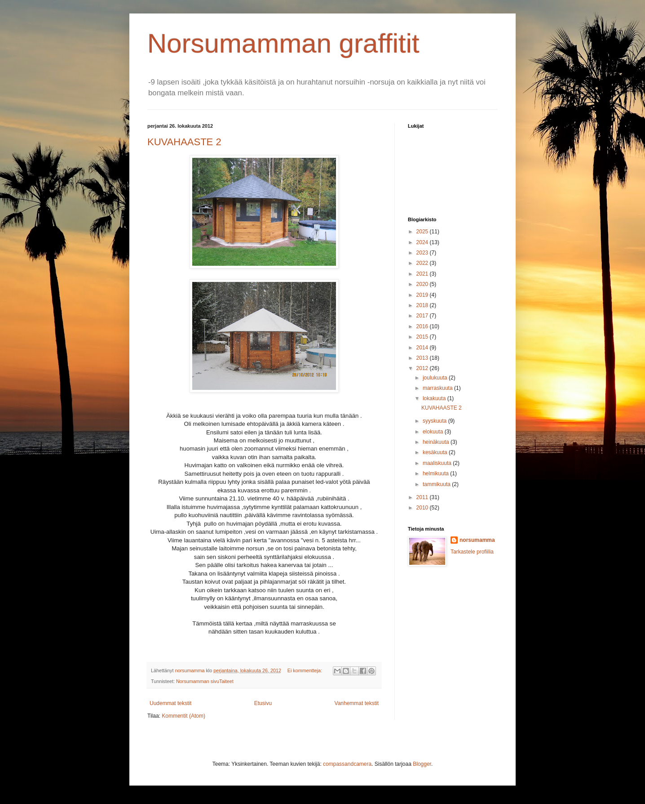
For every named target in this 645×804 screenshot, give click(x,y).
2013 (423, 358)
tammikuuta (437, 484)
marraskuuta (438, 388)
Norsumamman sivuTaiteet (205, 681)
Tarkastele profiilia (472, 552)
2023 (423, 253)
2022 (423, 263)
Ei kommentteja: (305, 670)
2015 (423, 337)
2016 (423, 326)
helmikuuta (436, 473)
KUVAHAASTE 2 (184, 141)
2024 (423, 242)
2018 (423, 305)
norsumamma (477, 540)
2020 (423, 284)
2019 (423, 295)
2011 (423, 497)
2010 (423, 508)
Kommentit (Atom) (183, 716)
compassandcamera (347, 764)
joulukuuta (436, 378)
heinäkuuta (437, 442)
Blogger (422, 764)
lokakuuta (435, 398)
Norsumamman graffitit (283, 43)
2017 (423, 316)
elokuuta (434, 432)
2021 (423, 274)
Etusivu (263, 703)
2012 (423, 368)
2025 (423, 231)
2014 (423, 347)
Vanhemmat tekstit (357, 703)
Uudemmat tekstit (170, 703)
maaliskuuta (438, 463)
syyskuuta (435, 421)
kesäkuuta (436, 452)
